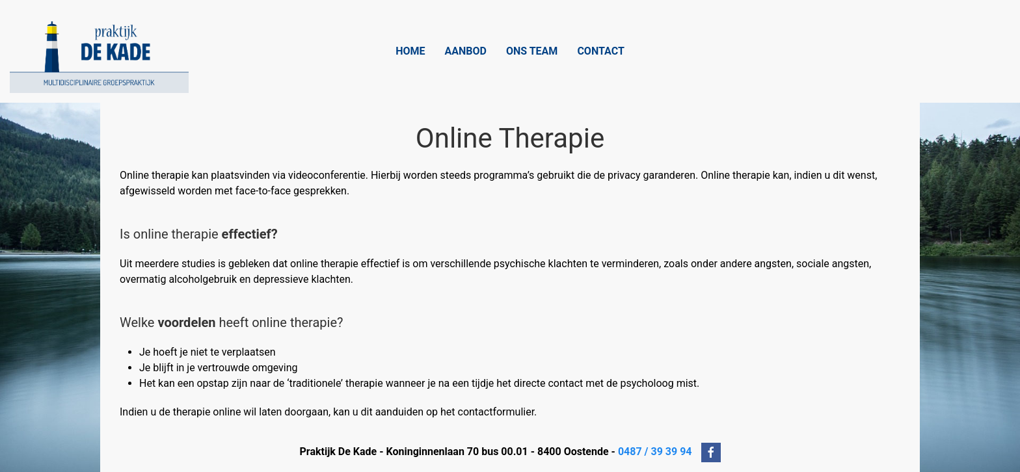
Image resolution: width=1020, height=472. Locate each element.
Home (410, 51)
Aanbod (466, 51)
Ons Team (531, 51)
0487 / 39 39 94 (655, 452)
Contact (600, 51)
